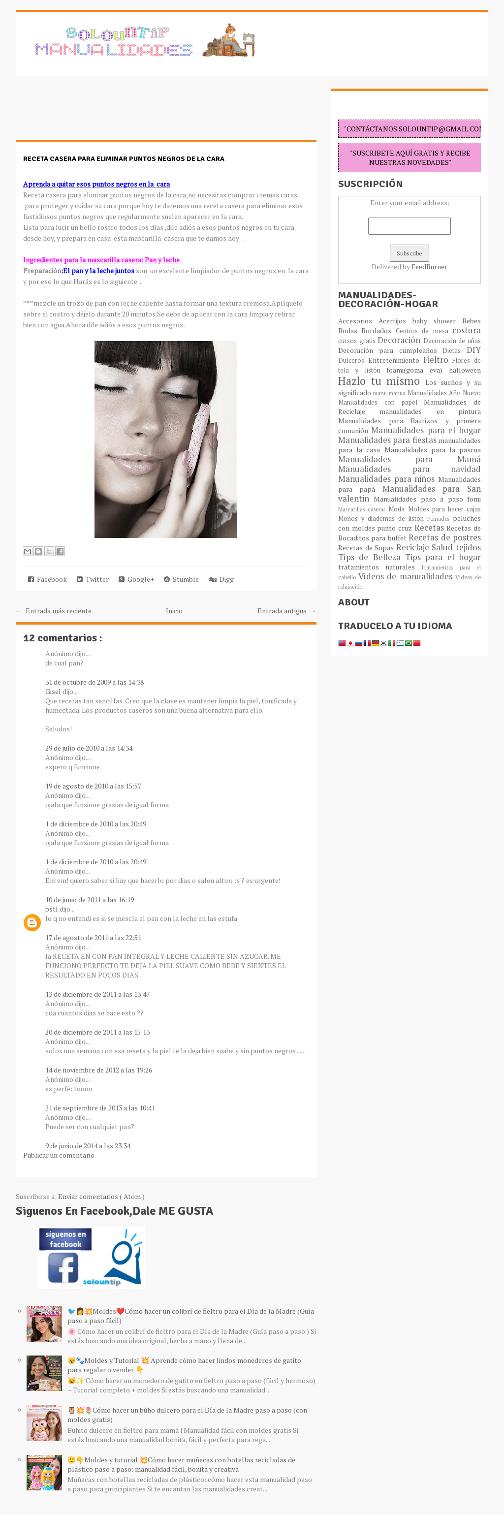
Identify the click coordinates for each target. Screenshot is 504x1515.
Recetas (430, 527)
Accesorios (358, 320)
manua (398, 393)
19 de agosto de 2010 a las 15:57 (93, 785)
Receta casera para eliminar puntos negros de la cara (123, 159)
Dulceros (353, 360)
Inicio (174, 610)
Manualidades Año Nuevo (444, 393)
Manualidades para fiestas (388, 440)
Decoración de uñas (452, 341)
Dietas (454, 351)
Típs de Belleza (371, 557)
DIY (474, 350)
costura (466, 330)
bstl (52, 909)
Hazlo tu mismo (381, 381)
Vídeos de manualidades (406, 576)
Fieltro (438, 359)
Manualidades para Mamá (409, 459)
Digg (221, 579)
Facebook (47, 579)
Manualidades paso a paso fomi (427, 499)
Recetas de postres (445, 537)
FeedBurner (429, 266)
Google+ (136, 579)
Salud (444, 547)
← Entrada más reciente (54, 610)
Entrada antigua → (286, 610)
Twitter (93, 579)
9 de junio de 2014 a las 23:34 (87, 1145)
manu (381, 393)
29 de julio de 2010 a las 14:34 (88, 748)
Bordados (378, 330)
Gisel (54, 691)
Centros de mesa (424, 331)
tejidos (468, 547)
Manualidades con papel (381, 402)
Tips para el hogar (443, 557)
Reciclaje (414, 547)
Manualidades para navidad (409, 469)
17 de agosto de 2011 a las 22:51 (93, 937)
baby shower (437, 320)
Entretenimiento (395, 360)
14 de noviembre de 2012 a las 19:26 (98, 1069)
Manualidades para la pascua (432, 449)
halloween (465, 370)
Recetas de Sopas (367, 547)
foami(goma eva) (417, 370)
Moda (398, 509)
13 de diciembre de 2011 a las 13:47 (97, 994)
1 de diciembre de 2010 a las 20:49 (95, 823)
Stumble (181, 579)
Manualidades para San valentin (409, 493)
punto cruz (395, 528)
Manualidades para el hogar (426, 430)
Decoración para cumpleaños (390, 350)
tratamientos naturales (379, 566)
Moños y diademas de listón (382, 518)
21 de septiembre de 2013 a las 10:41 (100, 1107)
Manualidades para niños (388, 478)
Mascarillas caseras (363, 509)
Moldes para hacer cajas (444, 509)
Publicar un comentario (58, 1155)
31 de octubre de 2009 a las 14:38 (94, 682)
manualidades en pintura (430, 411)
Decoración (400, 340)
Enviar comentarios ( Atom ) (101, 1196)
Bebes (471, 320)
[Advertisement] (94, 113)
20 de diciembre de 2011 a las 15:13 (97, 1032)
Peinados (440, 518)
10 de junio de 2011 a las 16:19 (89, 899)
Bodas (349, 330)
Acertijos (395, 320)
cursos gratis (358, 341)
